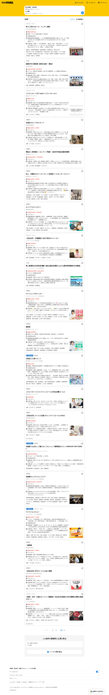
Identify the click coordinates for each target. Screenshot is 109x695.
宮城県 (18, 682)
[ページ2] (56, 630)
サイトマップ (24, 687)
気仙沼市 (25, 682)
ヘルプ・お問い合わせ (15, 687)
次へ (61, 630)
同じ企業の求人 (29, 438)
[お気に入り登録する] (82, 24)
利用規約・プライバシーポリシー (36, 687)
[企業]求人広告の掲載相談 (51, 687)
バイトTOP (12, 682)
